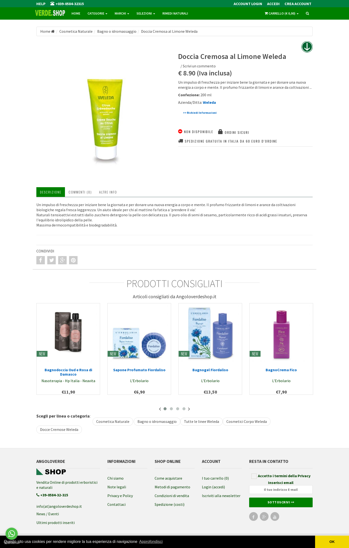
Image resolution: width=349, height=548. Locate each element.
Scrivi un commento (199, 66)
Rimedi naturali (175, 13)
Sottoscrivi (281, 502)
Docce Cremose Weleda (59, 429)
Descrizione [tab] (50, 191)
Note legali (116, 486)
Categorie (97, 13)
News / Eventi (47, 513)
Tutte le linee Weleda (201, 421)
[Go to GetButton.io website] (11, 543)
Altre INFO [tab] (108, 191)
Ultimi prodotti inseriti (55, 522)
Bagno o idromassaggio (157, 421)
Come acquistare (168, 478)
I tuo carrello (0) (215, 478)
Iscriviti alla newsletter (221, 495)
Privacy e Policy (120, 495)
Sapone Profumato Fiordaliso (139, 369)
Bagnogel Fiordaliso (210, 369)
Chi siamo (115, 478)
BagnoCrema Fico (281, 369)
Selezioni (145, 13)
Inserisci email (281, 487)
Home (75, 13)
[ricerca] (307, 13)
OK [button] (332, 542)
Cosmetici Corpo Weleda (246, 421)
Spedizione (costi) (169, 504)
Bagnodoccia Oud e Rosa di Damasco (68, 372)
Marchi (122, 13)
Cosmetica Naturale (112, 421)
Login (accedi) (213, 486)
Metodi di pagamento (172, 486)
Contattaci (116, 504)
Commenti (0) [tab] (80, 191)
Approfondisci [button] (151, 542)
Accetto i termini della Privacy (280, 476)
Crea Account (298, 3)
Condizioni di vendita (172, 495)
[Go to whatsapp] (12, 534)
